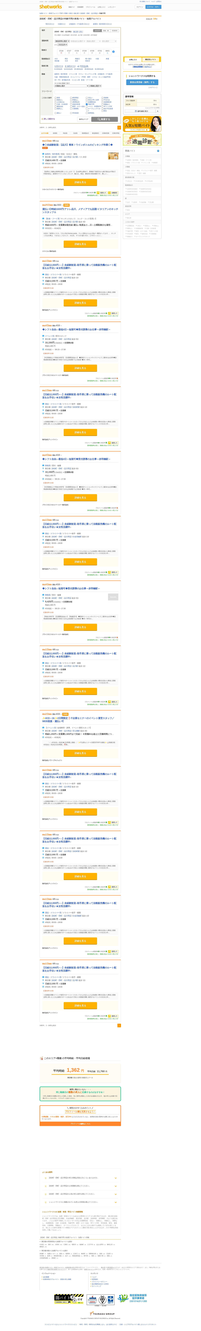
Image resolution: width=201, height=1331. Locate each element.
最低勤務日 (95, 133)
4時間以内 (75, 102)
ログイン (140, 7)
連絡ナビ (71, 7)
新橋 (108, 1256)
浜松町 (135, 202)
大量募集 (75, 109)
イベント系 (73, 74)
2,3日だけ (70, 66)
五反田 (108, 1253)
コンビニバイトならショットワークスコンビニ (61, 1324)
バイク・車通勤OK (94, 106)
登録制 (106, 98)
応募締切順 (105, 133)
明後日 (77, 59)
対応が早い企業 (93, 100)
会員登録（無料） (153, 7)
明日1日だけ (50, 24)
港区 (49, 1244)
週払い (59, 113)
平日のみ (107, 100)
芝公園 (151, 202)
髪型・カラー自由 (78, 106)
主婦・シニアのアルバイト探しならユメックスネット (137, 1324)
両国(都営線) (76, 1256)
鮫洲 (48, 1256)
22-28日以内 (78, 69)
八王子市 (90, 1244)
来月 (76, 61)
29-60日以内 (89, 69)
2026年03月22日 (146, 189)
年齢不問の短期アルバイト (55, 1269)
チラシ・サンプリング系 (87, 74)
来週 (107, 59)
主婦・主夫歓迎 (62, 104)
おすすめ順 (44, 133)
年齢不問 (91, 104)
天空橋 (42, 1256)
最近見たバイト (150, 59)
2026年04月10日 (146, 191)
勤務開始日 (85, 133)
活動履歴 (80, 7)
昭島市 (74, 1244)
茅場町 (42, 1253)
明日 (66, 59)
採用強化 (91, 113)
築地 (60, 1253)
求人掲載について (145, 1)
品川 (66, 1256)
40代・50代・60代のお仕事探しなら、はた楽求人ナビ (98, 1324)
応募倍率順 (115, 133)
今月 (66, 61)
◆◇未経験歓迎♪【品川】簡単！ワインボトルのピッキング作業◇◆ (77, 145)
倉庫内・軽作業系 (60, 74)
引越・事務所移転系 (61, 77)
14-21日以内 (68, 69)
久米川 (75, 1253)
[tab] (133, 59)
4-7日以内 (82, 66)
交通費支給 (92, 102)
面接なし (60, 100)
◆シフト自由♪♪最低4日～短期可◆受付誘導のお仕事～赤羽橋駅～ (76, 329)
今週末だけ (62, 24)
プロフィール (90, 7)
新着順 (55, 133)
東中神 (86, 1256)
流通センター (51, 1253)
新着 (58, 98)
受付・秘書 (142, 173)
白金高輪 (143, 202)
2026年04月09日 (132, 191)
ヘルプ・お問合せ (156, 1)
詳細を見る (80, 182)
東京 (128, 210)
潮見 (92, 1256)
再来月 (87, 61)
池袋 (100, 1253)
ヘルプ (94, 1277)
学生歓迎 (75, 113)
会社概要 (46, 1277)
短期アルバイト (89, 1269)
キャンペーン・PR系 (78, 77)
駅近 (105, 111)
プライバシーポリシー (99, 1282)
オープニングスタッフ (143, 236)
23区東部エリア (112, 1267)
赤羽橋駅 (94, 35)
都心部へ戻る (78, 32)
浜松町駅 (86, 35)
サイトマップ (96, 1286)
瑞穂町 (81, 1244)
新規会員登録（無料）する (142, 82)
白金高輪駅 (66, 35)
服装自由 (60, 106)
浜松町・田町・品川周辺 (61, 157)
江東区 (65, 1244)
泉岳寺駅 (74, 35)
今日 (56, 59)
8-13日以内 (58, 69)
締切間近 (75, 98)
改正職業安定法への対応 (100, 1284)
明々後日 (88, 59)
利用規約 (95, 1279)
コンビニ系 (76, 80)
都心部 (129, 218)
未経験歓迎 (107, 102)
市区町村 (114, 30)
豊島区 (42, 1246)
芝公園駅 (57, 35)
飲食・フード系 (87, 80)
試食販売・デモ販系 (105, 74)
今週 (97, 59)
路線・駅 (106, 30)
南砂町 (83, 1253)
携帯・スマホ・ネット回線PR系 (99, 77)
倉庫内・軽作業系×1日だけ (102, 24)
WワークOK (108, 106)
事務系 (48, 465)
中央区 (42, 1244)
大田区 (57, 1244)
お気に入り (101, 7)
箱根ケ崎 (100, 1256)
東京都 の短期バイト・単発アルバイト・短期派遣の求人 (57, 1267)
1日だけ (58, 66)
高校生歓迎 (76, 104)
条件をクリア (83, 119)
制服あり (107, 104)
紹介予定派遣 (108, 109)
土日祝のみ (60, 102)
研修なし (75, 100)
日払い (90, 98)
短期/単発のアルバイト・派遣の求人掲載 (57, 1279)
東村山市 (110, 1244)
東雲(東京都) (58, 1256)
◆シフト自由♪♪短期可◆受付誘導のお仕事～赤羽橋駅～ (71, 588)
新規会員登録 (138, 67)
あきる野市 (99, 1244)
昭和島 (68, 1253)
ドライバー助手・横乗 (150, 170)
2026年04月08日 (132, 189)
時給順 (65, 133)
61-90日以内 (99, 69)
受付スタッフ (131, 173)
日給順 (75, 133)
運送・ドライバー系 (53, 275)
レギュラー (112, 7)
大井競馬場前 (44, 1258)
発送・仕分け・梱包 (133, 170)
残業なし (60, 109)
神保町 (54, 1258)
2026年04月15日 (132, 194)
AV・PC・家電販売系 (62, 80)
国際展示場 (92, 1253)
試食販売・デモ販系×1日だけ (79, 24)
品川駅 (80, 35)
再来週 (57, 61)
